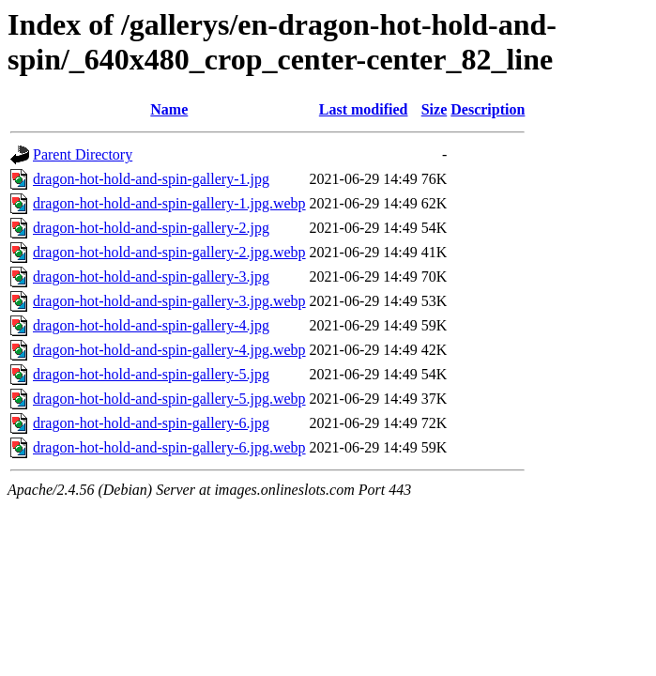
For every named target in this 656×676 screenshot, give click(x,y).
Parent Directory (82, 154)
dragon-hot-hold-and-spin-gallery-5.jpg (151, 374)
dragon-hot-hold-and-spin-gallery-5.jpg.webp (169, 399)
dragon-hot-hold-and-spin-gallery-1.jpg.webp (169, 203)
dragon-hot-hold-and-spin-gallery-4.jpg (151, 325)
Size (434, 109)
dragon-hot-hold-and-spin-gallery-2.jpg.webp (169, 252)
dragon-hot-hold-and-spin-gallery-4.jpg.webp (169, 350)
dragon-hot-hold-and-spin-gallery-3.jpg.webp (169, 301)
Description (487, 109)
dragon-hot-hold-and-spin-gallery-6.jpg (151, 423)
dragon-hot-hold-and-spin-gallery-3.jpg (151, 276)
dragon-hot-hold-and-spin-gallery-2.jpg (151, 228)
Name (169, 109)
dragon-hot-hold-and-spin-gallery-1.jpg (151, 179)
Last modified (363, 109)
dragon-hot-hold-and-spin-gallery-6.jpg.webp (169, 447)
